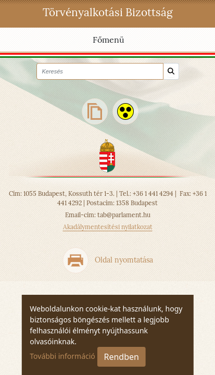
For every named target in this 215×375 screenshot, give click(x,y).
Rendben (121, 356)
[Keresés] (171, 72)
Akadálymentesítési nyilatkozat (108, 227)
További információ (62, 356)
